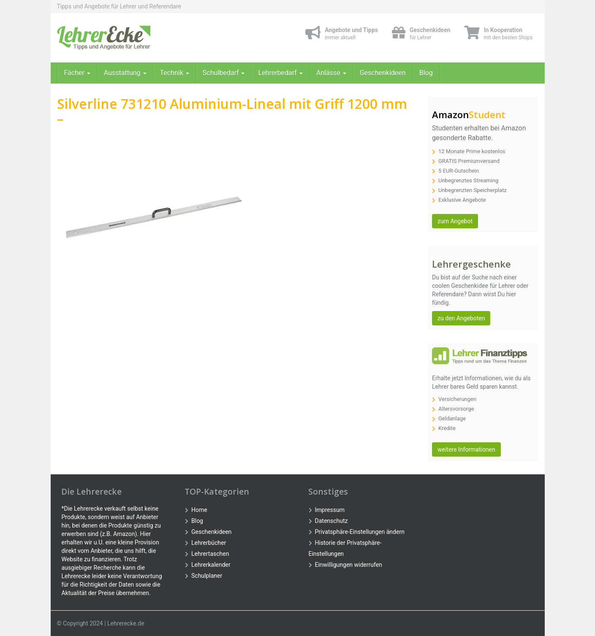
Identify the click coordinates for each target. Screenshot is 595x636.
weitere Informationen (466, 449)
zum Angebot (455, 221)
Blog (426, 73)
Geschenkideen (383, 73)
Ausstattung (125, 73)
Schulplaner (206, 575)
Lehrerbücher (208, 542)
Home (199, 509)
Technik (174, 73)
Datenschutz (331, 520)
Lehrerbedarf (280, 73)
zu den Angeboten (461, 318)
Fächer (77, 73)
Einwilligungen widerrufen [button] (348, 564)
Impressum (330, 509)
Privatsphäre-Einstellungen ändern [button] (360, 531)
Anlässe (331, 73)
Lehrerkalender (211, 564)
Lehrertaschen (210, 553)
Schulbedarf (224, 73)
